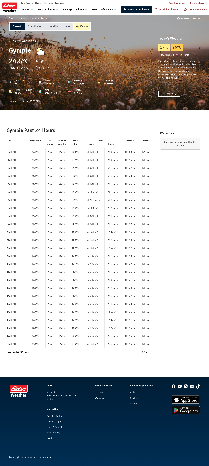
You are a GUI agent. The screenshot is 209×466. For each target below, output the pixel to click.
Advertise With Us (55, 416)
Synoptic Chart (35, 26)
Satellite (53, 26)
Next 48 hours (169, 93)
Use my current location (136, 9)
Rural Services (27, 3)
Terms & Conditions (56, 427)
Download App (54, 422)
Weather (12, 18)
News (94, 9)
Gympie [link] (44, 18)
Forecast (24, 18)
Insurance (59, 3)
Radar (67, 26)
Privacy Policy (53, 433)
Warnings (67, 9)
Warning (82, 26)
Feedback (51, 438)
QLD (34, 18)
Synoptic (134, 404)
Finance (38, 3)
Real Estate (48, 3)
